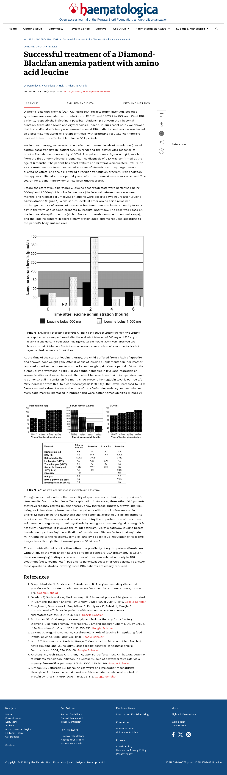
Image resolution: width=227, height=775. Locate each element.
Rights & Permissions (184, 714)
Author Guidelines (71, 714)
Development (180, 725)
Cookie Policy (124, 746)
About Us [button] (120, 28)
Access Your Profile (72, 739)
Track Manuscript (71, 721)
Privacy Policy (124, 753)
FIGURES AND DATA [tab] (80, 103)
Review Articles (125, 728)
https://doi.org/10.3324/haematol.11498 (87, 91)
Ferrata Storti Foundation (51, 762)
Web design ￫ (77, 762)
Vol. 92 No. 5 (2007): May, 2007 (41, 39)
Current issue (13, 718)
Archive (101, 28)
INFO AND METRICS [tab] (136, 103)
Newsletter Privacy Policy (131, 750)
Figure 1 (51, 201)
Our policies (12, 736)
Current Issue (32, 28)
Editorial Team (14, 732)
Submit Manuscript (72, 718)
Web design (179, 721)
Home (13, 28)
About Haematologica (18, 729)
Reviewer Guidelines (72, 736)
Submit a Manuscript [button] (191, 28)
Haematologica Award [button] (151, 28)
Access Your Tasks (72, 743)
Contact (10, 745)
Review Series (80, 28)
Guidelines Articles (127, 732)
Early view (55, 28)
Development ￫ (96, 762)
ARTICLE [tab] (32, 103)
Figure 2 (135, 393)
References (179, 144)
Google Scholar (47, 593)
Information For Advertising (132, 714)
